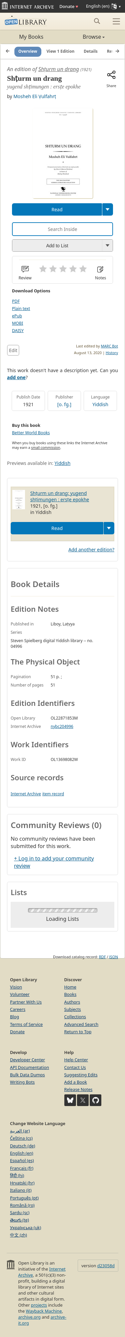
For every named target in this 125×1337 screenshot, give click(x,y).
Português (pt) (24, 1198)
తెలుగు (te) (19, 1220)
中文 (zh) (18, 1235)
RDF (102, 956)
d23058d (106, 1266)
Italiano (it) (21, 1190)
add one (16, 377)
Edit (13, 350)
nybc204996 (62, 726)
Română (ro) (22, 1205)
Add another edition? (91, 549)
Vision (16, 987)
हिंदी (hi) (17, 1175)
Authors (72, 1002)
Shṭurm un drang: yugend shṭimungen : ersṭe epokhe (59, 496)
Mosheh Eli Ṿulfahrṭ (34, 96)
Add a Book (75, 1082)
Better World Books (31, 433)
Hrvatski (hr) (22, 1183)
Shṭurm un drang (58, 69)
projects (39, 1305)
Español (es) (22, 1160)
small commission (45, 447)
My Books (31, 36)
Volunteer (20, 994)
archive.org (29, 1317)
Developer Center (27, 1060)
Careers (17, 1009)
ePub (17, 316)
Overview (27, 51)
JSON (113, 956)
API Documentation (29, 1067)
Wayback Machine (44, 1311)
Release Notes (78, 1089)
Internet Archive (26, 794)
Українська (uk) (25, 1228)
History (112, 352)
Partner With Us (26, 1002)
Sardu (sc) (19, 1213)
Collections (75, 1017)
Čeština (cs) (21, 1138)
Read (56, 209)
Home (70, 987)
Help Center (76, 1060)
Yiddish (100, 404)
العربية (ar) (20, 1131)
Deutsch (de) (22, 1146)
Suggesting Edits (81, 1075)
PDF (16, 301)
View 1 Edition (61, 51)
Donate (68, 6)
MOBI (17, 323)
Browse (84, 36)
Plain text (21, 308)
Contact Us (75, 1067)
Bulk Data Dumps (27, 1075)
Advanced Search (81, 1024)
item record (53, 794)
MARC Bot (109, 345)
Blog (14, 1017)
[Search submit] (97, 21)
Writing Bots (22, 1082)
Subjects (72, 1009)
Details (91, 51)
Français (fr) (21, 1168)
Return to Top (78, 1032)
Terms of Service (26, 1024)
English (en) (21, 1153)
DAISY (18, 330)
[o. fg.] (64, 404)
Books (70, 994)
